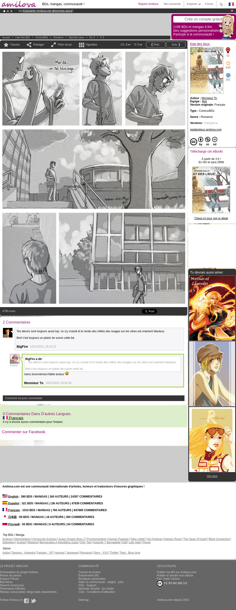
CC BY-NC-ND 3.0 (172, 583)
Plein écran (65, 44)
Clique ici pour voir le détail (211, 218)
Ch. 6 (92, 37)
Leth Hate (135, 542)
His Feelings (154, 539)
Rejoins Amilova (148, 4)
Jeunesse (72, 552)
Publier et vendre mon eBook (175, 575)
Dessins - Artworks (23, 552)
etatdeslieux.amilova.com (206, 129)
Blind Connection (219, 539)
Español (10, 503)
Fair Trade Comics (168, 578)
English (10, 496)
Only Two (86, 542)
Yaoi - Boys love (130, 552)
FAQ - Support (87, 585)
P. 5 (102, 37)
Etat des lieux (76, 37)
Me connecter (172, 4)
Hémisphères (22, 539)
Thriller (114, 552)
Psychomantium (97, 539)
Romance (58, 37)
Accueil (6, 37)
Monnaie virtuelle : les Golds (96, 588)
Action (6, 552)
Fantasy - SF (45, 552)
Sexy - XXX (101, 552)
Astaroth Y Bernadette (107, 542)
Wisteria (33, 542)
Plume (147, 542)
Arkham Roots (173, 539)
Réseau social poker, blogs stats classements (28, 592)
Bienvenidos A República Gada (59, 542)
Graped (21, 542)
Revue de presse (10, 575)
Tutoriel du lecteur (89, 572)
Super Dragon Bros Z (71, 539)
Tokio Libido (137, 539)
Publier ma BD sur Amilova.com (176, 572)
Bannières (6, 582)
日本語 (9, 517)
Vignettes (91, 44)
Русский (11, 524)
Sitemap (83, 600)
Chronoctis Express (44, 539)
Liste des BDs (22, 37)
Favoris (15, 44)
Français (13, 418)
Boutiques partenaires (92, 578)
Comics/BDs (41, 37)
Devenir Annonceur (12, 585)
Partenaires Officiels (12, 588)
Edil (124, 542)
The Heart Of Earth (195, 539)
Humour (60, 552)
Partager (38, 44)
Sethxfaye (8, 542)
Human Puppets (118, 539)
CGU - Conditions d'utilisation (96, 592)
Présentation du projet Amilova (19, 572)
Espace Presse (9, 578)
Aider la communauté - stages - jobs (100, 582)
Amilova (7, 539)
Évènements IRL (88, 575)
